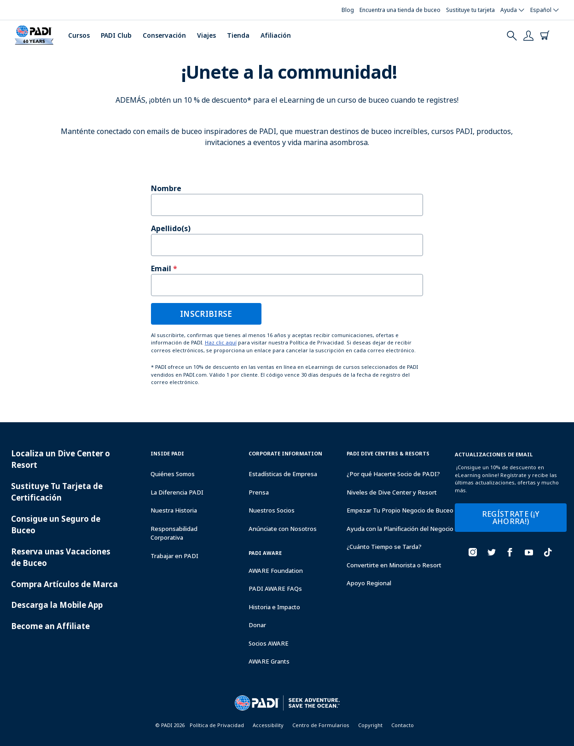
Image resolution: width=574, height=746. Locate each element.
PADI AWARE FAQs (275, 588)
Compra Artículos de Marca (64, 584)
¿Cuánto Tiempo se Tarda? (384, 546)
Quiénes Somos (173, 474)
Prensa (259, 492)
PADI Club (116, 35)
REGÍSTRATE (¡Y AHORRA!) (510, 517)
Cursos (79, 35)
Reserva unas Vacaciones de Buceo (60, 557)
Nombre (166, 188)
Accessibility (268, 725)
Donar (257, 625)
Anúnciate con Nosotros (283, 529)
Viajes (206, 35)
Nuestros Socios (272, 510)
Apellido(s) (171, 228)
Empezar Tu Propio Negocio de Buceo (400, 510)
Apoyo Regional (369, 583)
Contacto (402, 725)
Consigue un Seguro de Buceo (55, 524)
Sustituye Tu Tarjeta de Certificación (57, 492)
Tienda (238, 35)
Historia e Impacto (274, 607)
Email (161, 268)
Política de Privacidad (217, 725)
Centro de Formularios (320, 725)
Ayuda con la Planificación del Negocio (400, 529)
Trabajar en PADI (174, 556)
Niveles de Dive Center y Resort (392, 492)
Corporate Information (285, 453)
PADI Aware (265, 552)
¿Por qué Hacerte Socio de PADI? (393, 474)
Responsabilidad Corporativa (174, 533)
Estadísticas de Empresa (283, 474)
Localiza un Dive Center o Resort (60, 459)
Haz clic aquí (221, 342)
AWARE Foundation (276, 570)
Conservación (164, 35)
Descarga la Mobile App (57, 605)
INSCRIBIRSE (206, 314)
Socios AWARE (269, 643)
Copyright (370, 725)
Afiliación (276, 35)
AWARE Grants (269, 661)
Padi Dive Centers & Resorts (388, 453)
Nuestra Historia (174, 510)
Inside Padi (167, 453)
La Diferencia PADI (177, 492)
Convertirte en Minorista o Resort (394, 565)
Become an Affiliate (50, 626)
